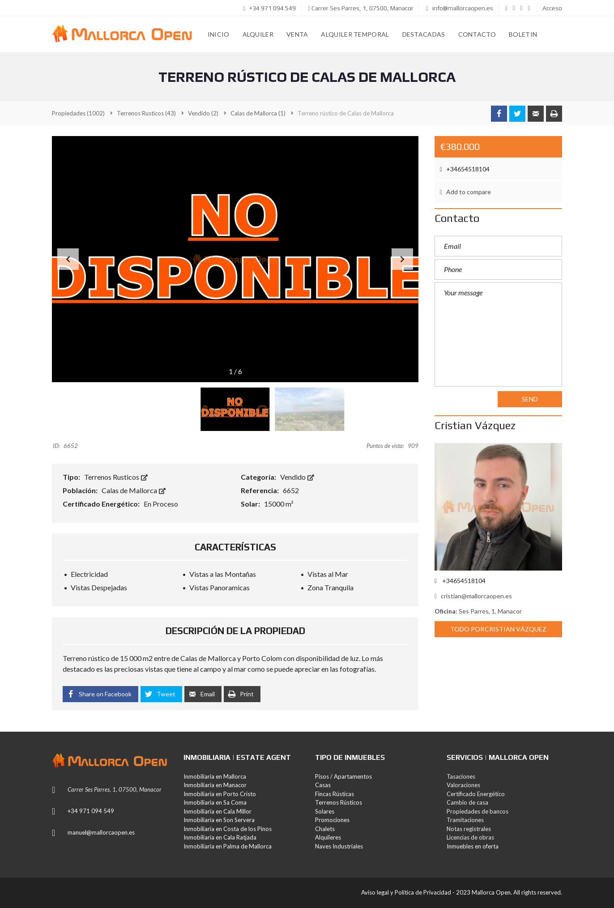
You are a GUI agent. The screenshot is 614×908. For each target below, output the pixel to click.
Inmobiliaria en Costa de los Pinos (227, 828)
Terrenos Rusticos (116, 477)
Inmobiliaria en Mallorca (214, 776)
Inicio (219, 34)
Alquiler (258, 34)
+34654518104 (465, 169)
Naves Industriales (339, 846)
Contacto (477, 34)
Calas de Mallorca (134, 490)
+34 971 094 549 (269, 8)
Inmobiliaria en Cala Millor (217, 811)
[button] (402, 259)
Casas (323, 785)
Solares (324, 811)
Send (530, 399)
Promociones (332, 819)
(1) (258, 113)
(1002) (78, 113)
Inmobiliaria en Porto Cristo (219, 793)
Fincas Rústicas (334, 793)
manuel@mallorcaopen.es (101, 832)
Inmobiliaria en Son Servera (219, 819)
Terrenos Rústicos (338, 802)
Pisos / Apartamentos (343, 776)
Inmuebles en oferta (473, 846)
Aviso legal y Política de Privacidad (406, 892)
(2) (203, 113)
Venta (297, 34)
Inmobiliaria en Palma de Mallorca (227, 846)
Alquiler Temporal (355, 34)
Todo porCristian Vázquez (498, 629)
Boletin (523, 34)
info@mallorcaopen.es (459, 8)
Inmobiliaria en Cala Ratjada (219, 837)
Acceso (552, 8)
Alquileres (328, 837)
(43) (146, 113)
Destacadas (423, 34)
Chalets (325, 828)
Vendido (297, 477)
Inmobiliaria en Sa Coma (215, 802)
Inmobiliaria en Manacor (215, 785)
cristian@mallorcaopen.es (473, 596)
